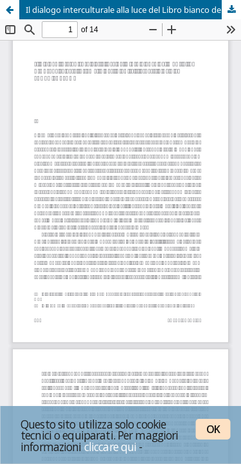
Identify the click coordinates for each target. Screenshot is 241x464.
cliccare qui (110, 446)
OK (213, 429)
